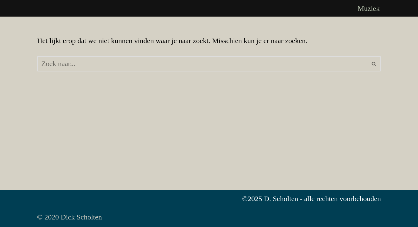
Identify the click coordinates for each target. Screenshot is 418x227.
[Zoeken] (202, 63)
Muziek (369, 8)
